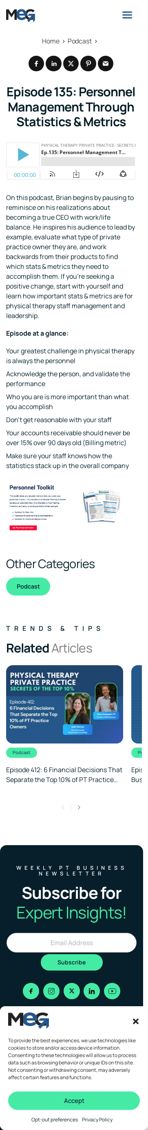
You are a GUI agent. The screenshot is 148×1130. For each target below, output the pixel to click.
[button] (136, 1020)
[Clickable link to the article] (64, 724)
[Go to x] (72, 991)
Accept (74, 1100)
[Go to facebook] (31, 991)
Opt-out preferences (54, 1119)
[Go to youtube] (112, 991)
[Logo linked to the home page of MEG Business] (20, 15)
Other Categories (50, 563)
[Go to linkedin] (92, 991)
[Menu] (127, 15)
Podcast (28, 586)
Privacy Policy (97, 1119)
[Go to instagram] (51, 991)
